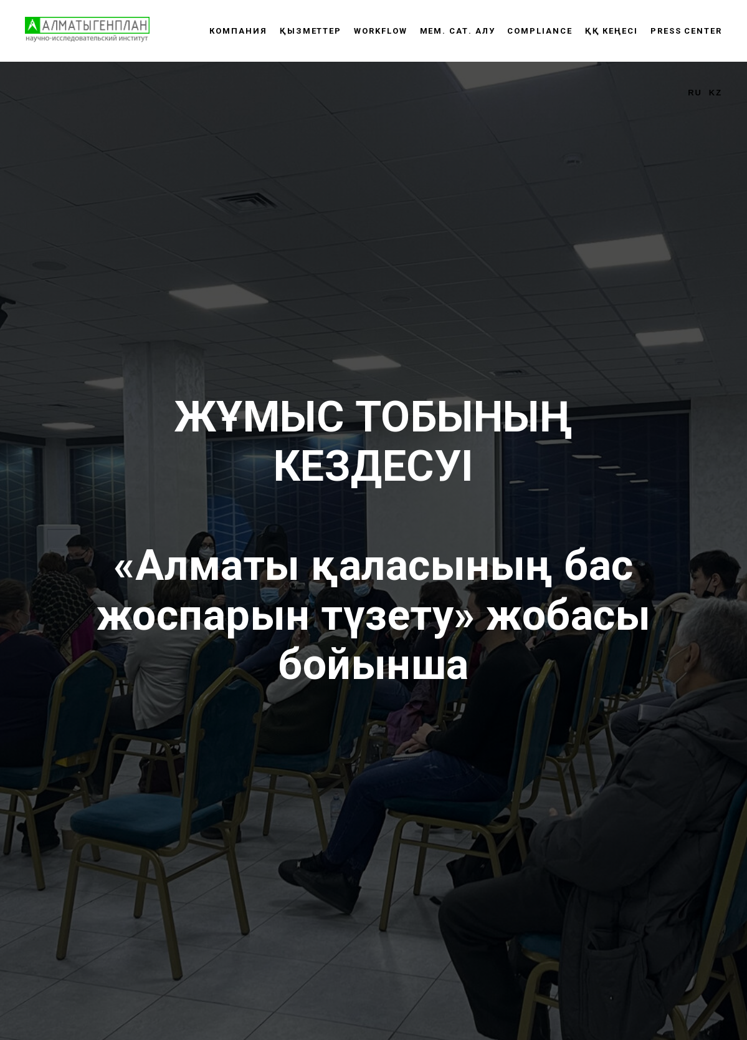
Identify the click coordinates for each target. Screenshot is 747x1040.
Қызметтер (310, 31)
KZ (715, 92)
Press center (686, 31)
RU (695, 92)
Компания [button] (238, 31)
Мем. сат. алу (457, 31)
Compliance (539, 31)
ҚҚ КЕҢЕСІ (611, 31)
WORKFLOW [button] (380, 31)
